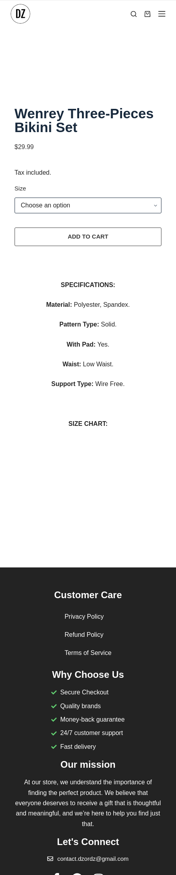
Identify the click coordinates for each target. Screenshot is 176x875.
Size (20, 188)
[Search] (134, 14)
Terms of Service (88, 652)
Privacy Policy (84, 616)
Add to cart (88, 236)
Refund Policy (84, 634)
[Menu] (161, 13)
